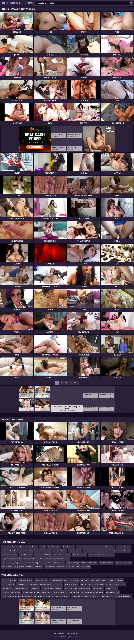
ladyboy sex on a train (123, 563)
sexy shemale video (83, 567)
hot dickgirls (35, 588)
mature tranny (50, 567)
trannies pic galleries (115, 580)
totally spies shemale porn (11, 592)
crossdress (20, 547)
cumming (47, 559)
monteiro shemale (43, 592)
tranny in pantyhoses (20, 588)
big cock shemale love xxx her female (101, 555)
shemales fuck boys (79, 555)
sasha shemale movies (98, 580)
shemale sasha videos (9, 555)
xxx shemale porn (60, 551)
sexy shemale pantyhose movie (29, 551)
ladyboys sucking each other (12, 559)
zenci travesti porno (9, 596)
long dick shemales (25, 596)
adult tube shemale (8, 551)
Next (76, 383)
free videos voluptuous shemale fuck (77, 588)
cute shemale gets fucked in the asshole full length (112, 551)
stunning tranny (107, 596)
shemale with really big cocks (104, 547)
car (61, 584)
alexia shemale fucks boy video (45, 555)
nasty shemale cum (25, 580)
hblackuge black (58, 592)
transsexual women (123, 547)
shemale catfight (8, 547)
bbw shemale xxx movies (48, 584)
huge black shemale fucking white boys (28, 567)
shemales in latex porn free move (92, 584)
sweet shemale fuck (106, 563)
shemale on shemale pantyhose (92, 592)
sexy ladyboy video (112, 592)
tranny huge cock (8, 584)
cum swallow (6, 588)
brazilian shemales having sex (52, 588)
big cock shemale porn (61, 559)
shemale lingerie (68, 547)
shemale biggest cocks (89, 563)
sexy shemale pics (72, 592)
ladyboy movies (98, 588)
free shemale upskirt (9, 580)
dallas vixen (88, 551)
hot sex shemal (7, 567)
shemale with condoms (80, 596)
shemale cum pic (64, 555)
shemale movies (111, 588)
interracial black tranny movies (27, 584)
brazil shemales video (84, 547)
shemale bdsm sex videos (79, 580)
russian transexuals (71, 584)
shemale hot (94, 596)
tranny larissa (46, 551)
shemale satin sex (41, 580)
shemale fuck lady (54, 547)
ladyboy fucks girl (73, 563)
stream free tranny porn (65, 567)
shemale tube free (75, 551)
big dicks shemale (26, 555)
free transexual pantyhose (59, 580)
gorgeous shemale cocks (60, 596)
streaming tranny (29, 592)
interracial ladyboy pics (123, 596)
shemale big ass (31, 547)
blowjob (42, 547)
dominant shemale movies (115, 584)
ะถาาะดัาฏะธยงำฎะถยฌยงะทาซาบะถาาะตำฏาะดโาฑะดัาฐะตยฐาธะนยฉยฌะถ (33, 563)
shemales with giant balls (33, 559)
